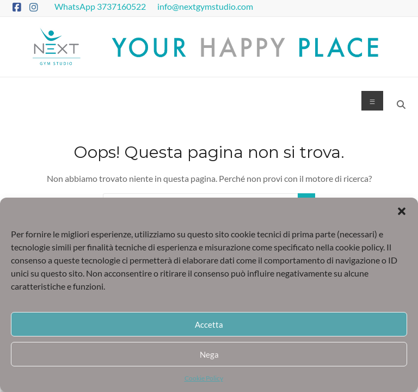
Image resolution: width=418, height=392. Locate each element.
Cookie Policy (204, 378)
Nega (209, 354)
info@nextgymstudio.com (206, 6)
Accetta (209, 324)
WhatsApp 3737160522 (100, 6)
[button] (401, 211)
